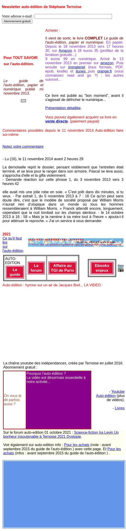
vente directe (56, 121)
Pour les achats (76, 445)
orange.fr (104, 71)
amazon (107, 63)
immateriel (76, 67)
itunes (82, 71)
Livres (120, 408)
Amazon (65, 51)
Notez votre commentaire (23, 146)
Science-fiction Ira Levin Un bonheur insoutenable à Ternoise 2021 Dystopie (61, 434)
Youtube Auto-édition (110, 394)
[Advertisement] (64, 494)
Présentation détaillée (63, 108)
